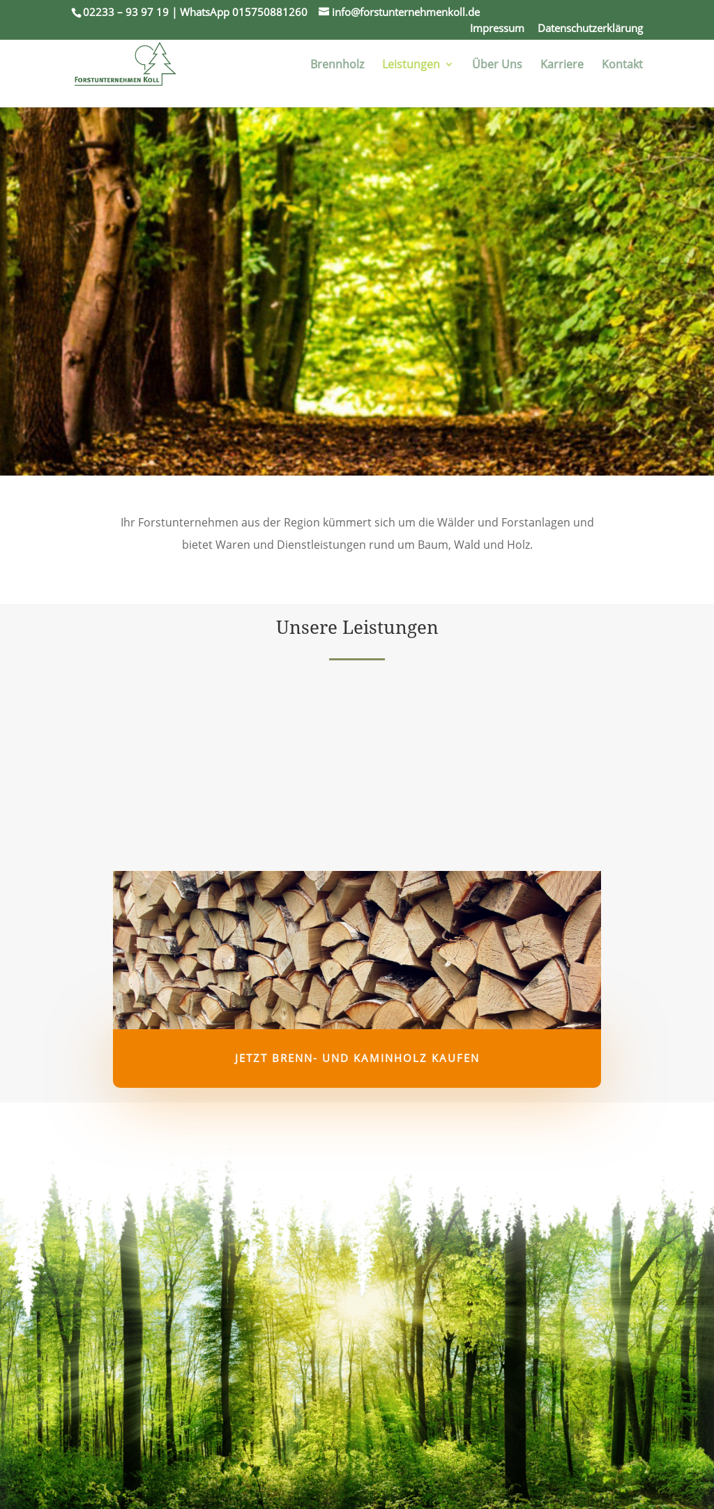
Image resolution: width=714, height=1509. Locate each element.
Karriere (562, 65)
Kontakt (622, 65)
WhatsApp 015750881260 (243, 12)
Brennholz (337, 65)
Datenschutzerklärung (590, 29)
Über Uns (497, 65)
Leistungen (411, 65)
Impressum (497, 29)
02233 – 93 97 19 (126, 12)
